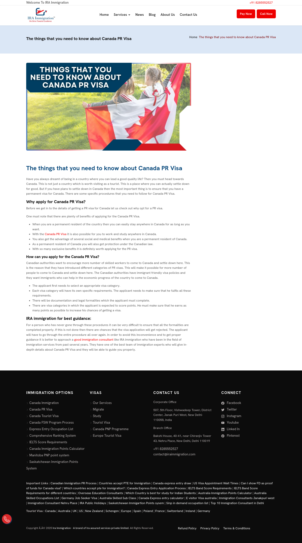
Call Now (266, 14)
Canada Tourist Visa (44, 416)
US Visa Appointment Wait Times (215, 483)
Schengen (112, 511)
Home (104, 14)
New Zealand (94, 511)
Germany (203, 511)
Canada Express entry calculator (161, 498)
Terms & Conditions (236, 528)
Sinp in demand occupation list (187, 503)
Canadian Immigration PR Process (73, 483)
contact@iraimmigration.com (174, 454)
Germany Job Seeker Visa (79, 498)
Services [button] (120, 14)
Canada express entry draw (172, 483)
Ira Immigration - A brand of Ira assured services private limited (91, 528)
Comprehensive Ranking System (52, 435)
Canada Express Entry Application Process (156, 488)
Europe (126, 511)
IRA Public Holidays (93, 503)
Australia (64, 511)
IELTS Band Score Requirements (210, 488)
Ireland (190, 511)
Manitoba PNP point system (49, 455)
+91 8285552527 (261, 3)
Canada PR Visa (56, 234)
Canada (50, 511)
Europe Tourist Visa (107, 435)
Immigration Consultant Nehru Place (52, 503)
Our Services (102, 403)
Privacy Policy (209, 528)
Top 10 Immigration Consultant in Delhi (237, 503)
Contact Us (188, 14)
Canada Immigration (44, 403)
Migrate (98, 409)
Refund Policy (187, 528)
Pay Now (246, 14)
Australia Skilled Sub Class (118, 498)
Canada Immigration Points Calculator (57, 449)
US (81, 511)
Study (97, 416)
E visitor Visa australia (201, 498)
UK (75, 511)
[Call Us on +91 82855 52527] (7, 519)
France (160, 511)
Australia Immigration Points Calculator (225, 493)
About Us (168, 14)
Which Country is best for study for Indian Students (160, 493)
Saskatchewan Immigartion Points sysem (136, 503)
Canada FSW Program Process (51, 422)
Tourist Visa (101, 422)
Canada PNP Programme (111, 429)
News (139, 14)
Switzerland (175, 511)
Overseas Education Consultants (100, 493)
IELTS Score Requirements (48, 442)
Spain (137, 511)
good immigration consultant (94, 340)
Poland (148, 511)
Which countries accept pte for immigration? (94, 488)
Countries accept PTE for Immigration (125, 483)
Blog (152, 14)
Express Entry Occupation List (51, 429)
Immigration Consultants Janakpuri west (246, 498)
